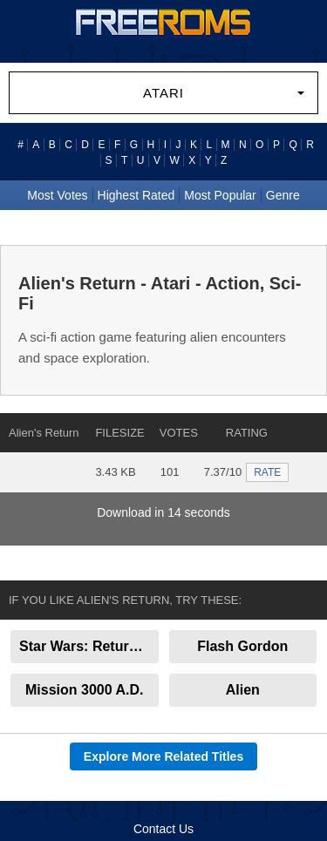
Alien (243, 689)
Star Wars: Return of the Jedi (89, 646)
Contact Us (163, 829)
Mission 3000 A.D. (84, 689)
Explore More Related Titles (163, 756)
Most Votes (57, 195)
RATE (267, 472)
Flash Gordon (242, 646)
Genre (283, 195)
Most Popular (219, 195)
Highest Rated (136, 195)
